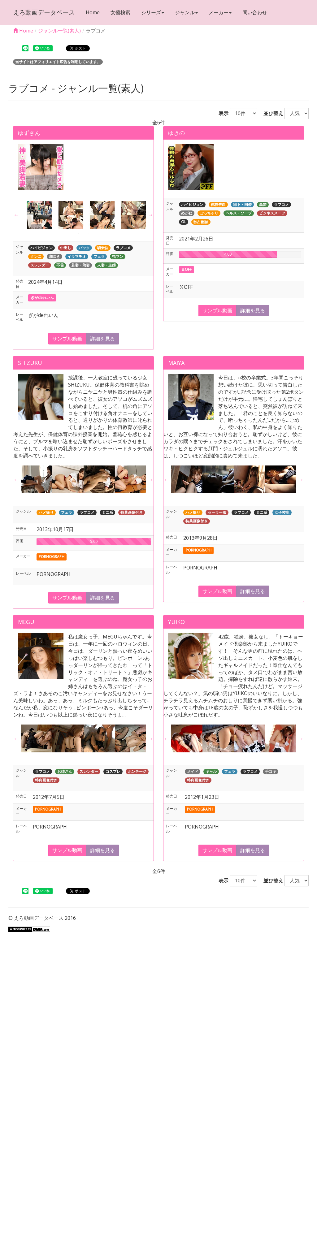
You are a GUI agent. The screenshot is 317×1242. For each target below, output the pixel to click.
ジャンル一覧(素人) (59, 30)
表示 (221, 113)
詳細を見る (102, 338)
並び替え (270, 113)
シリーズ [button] (152, 12)
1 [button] (79, 233)
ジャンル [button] (186, 12)
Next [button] (150, 215)
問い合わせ (254, 12)
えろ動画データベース (44, 12)
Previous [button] (16, 215)
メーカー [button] (220, 12)
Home (93, 12)
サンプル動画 (67, 338)
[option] (36, 215)
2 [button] (88, 233)
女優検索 (120, 12)
